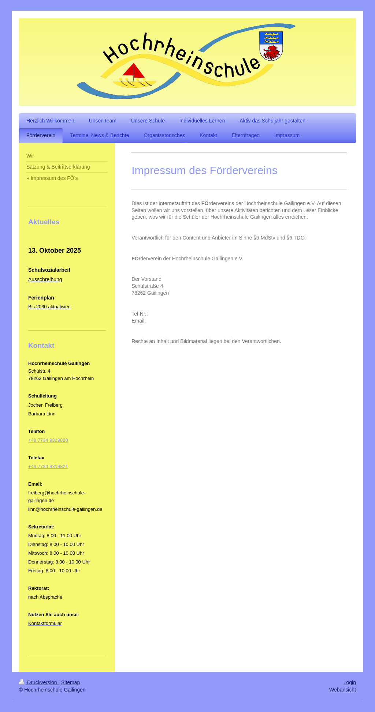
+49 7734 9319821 (48, 466)
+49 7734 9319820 (48, 440)
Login (350, 682)
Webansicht (342, 690)
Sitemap (70, 682)
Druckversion (38, 682)
